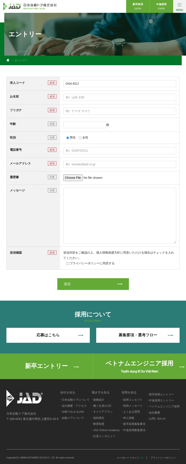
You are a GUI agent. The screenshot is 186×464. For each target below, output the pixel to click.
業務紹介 (98, 399)
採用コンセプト (133, 399)
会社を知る (67, 392)
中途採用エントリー (161, 400)
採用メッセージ (133, 405)
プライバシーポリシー (163, 458)
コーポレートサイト (128, 458)
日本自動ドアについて (76, 399)
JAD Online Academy (106, 430)
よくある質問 (131, 411)
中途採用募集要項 (134, 430)
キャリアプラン (103, 411)
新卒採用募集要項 (134, 424)
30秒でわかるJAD (73, 411)
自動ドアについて (73, 418)
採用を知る (129, 392)
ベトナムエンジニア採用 (164, 406)
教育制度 (98, 424)
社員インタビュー (104, 436)
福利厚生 (98, 418)
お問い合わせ (157, 418)
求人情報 (128, 418)
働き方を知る (101, 392)
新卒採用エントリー (161, 394)
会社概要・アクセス (74, 405)
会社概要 (154, 412)
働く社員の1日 (102, 405)
